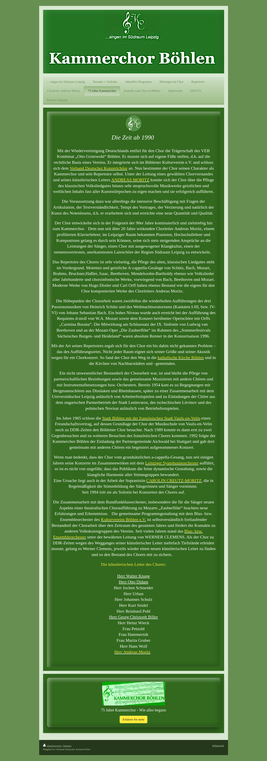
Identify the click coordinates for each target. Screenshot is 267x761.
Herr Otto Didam (133, 581)
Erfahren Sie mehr (133, 719)
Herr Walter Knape (133, 575)
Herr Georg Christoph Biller (133, 616)
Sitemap (67, 745)
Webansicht (218, 745)
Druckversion (52, 745)
